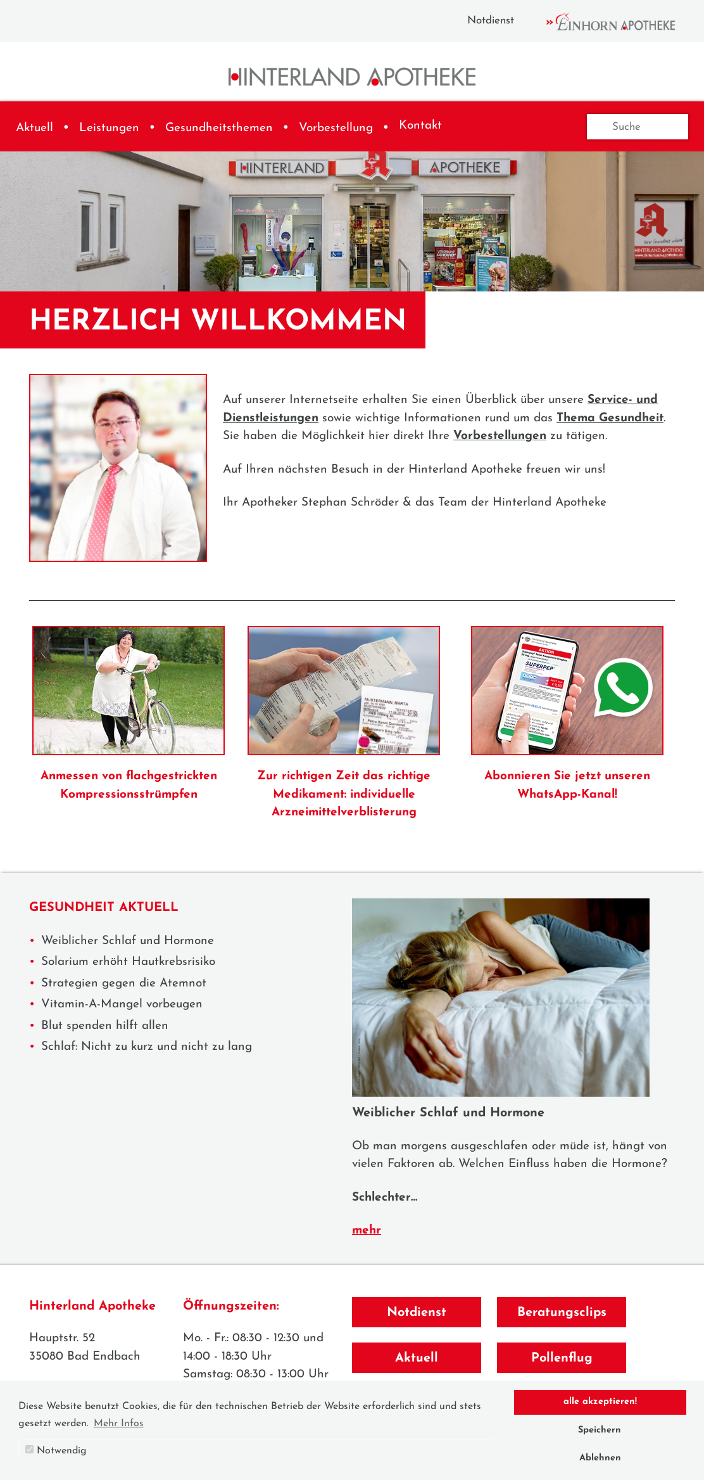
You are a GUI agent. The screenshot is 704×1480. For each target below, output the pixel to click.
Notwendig (56, 1450)
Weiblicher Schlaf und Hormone (127, 941)
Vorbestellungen (499, 436)
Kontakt (420, 126)
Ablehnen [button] (600, 1458)
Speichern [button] (599, 1430)
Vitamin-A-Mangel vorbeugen (122, 1004)
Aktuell (34, 128)
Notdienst (490, 20)
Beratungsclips (562, 1312)
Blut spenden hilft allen (104, 1026)
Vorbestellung (336, 128)
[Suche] (637, 126)
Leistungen (109, 128)
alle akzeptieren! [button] (600, 1402)
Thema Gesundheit (609, 418)
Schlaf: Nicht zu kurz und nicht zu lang (146, 1047)
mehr (366, 1231)
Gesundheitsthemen (219, 128)
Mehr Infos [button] (119, 1424)
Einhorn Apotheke (621, 21)
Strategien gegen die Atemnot (123, 984)
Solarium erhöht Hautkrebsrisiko (128, 962)
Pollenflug (562, 1358)
